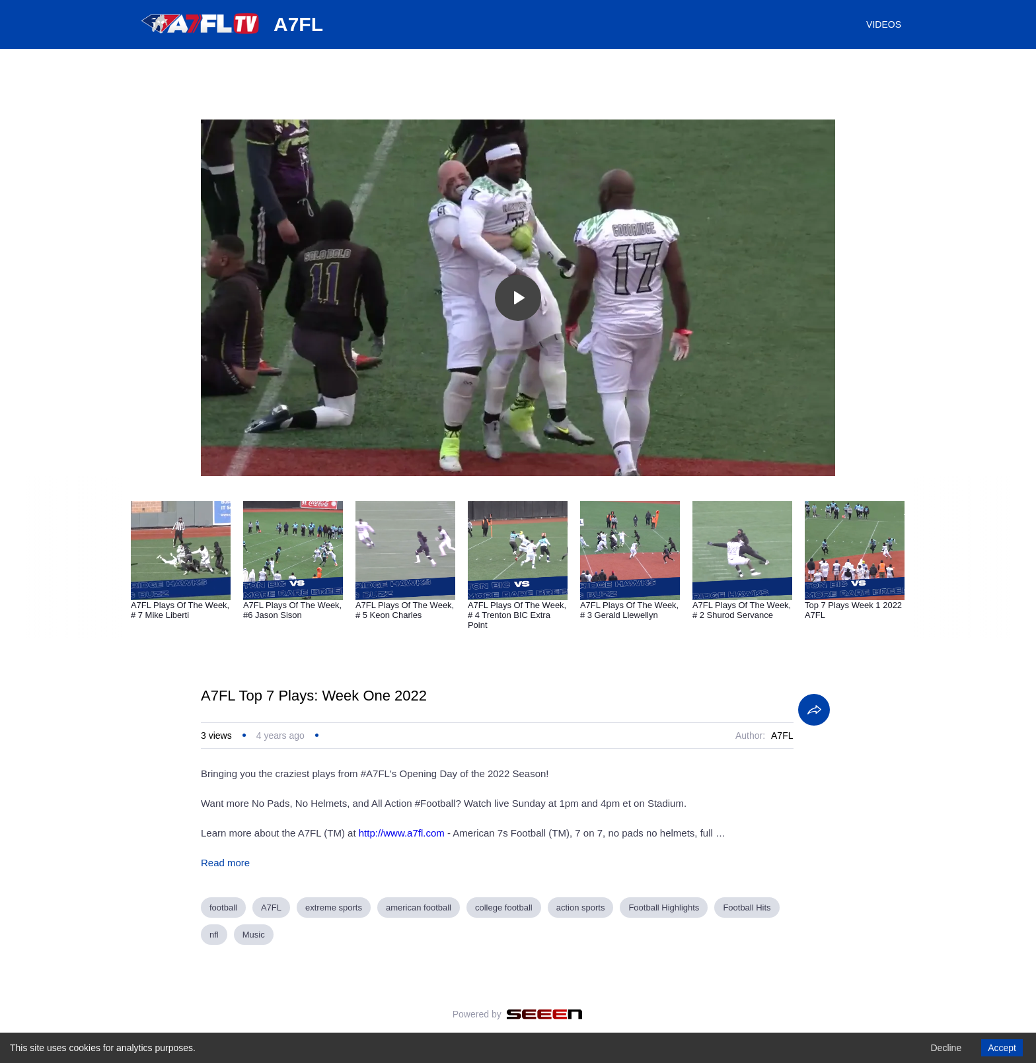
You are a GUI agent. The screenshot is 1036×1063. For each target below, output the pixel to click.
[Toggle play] (518, 298)
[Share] (814, 710)
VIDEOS (883, 24)
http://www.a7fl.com (402, 833)
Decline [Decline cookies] (945, 1048)
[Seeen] (544, 1014)
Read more (225, 862)
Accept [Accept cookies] (1002, 1048)
